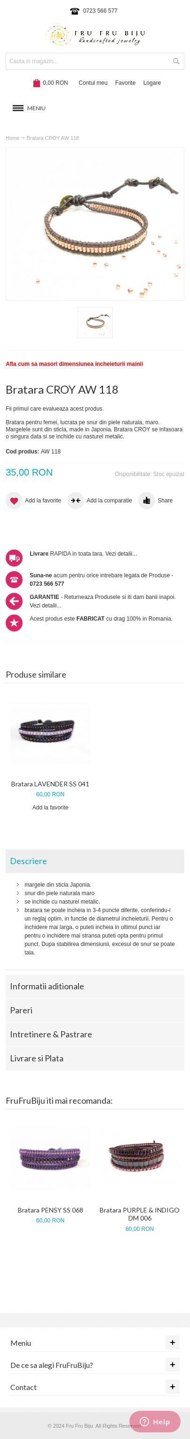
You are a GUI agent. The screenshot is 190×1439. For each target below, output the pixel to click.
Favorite (125, 83)
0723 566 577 (100, 11)
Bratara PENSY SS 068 (50, 1210)
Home (12, 138)
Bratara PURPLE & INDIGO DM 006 (140, 1214)
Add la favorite (50, 807)
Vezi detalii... (121, 553)
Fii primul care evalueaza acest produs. (55, 408)
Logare (152, 83)
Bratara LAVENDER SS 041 (50, 784)
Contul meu (93, 83)
